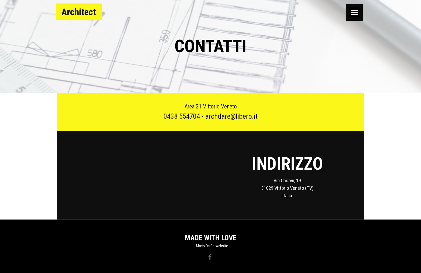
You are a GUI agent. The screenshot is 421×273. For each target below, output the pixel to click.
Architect (78, 12)
